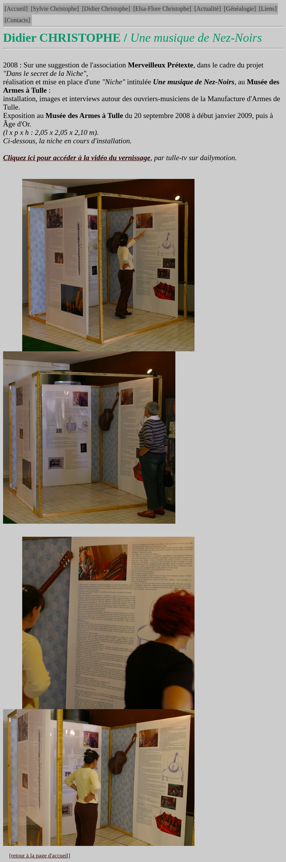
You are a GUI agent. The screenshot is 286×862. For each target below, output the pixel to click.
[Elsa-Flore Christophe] (162, 8)
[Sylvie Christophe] (54, 8)
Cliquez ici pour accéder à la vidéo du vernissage (76, 158)
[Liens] (267, 8)
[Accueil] (16, 8)
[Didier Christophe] (106, 8)
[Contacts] (17, 20)
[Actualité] (207, 8)
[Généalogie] (240, 8)
